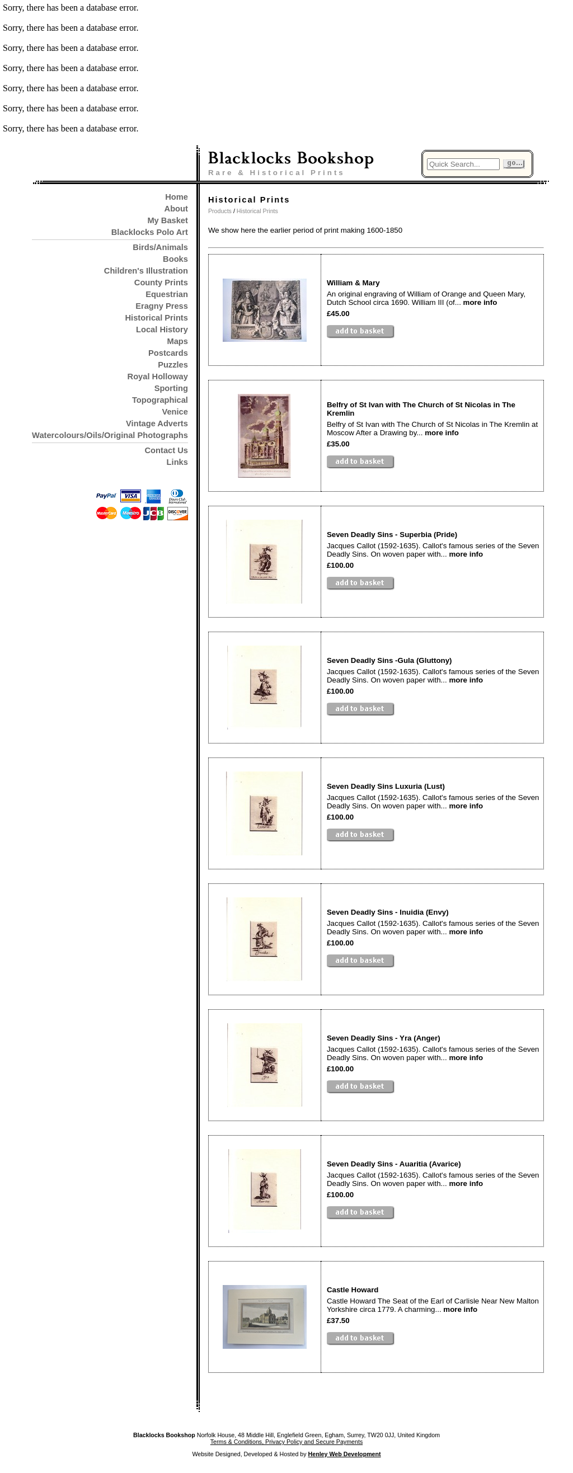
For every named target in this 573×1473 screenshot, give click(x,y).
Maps (177, 341)
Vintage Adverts (157, 423)
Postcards (168, 353)
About (176, 208)
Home (176, 196)
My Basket (167, 220)
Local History (162, 329)
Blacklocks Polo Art (149, 232)
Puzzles (173, 364)
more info (480, 302)
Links (177, 462)
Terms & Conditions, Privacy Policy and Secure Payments (286, 1441)
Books (175, 259)
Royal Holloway (158, 376)
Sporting (171, 388)
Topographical (160, 400)
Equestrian (166, 294)
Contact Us (166, 450)
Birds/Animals (160, 247)
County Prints (161, 282)
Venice (174, 411)
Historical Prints (156, 317)
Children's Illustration (146, 270)
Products (220, 211)
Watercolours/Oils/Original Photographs (110, 435)
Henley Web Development (344, 1454)
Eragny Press (161, 306)
